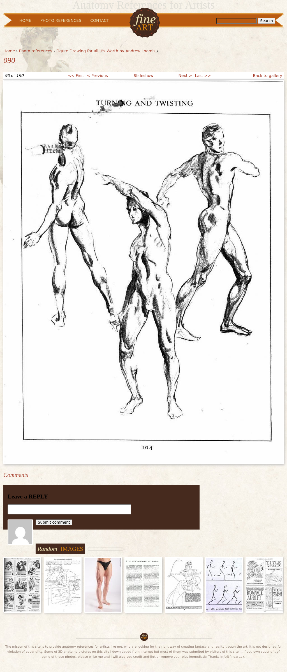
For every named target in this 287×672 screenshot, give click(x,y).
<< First (76, 75)
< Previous (97, 75)
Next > (185, 75)
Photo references (35, 51)
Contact (99, 20)
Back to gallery (267, 75)
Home (9, 51)
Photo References (60, 20)
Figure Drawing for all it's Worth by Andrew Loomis (106, 51)
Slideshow (143, 75)
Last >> (203, 75)
